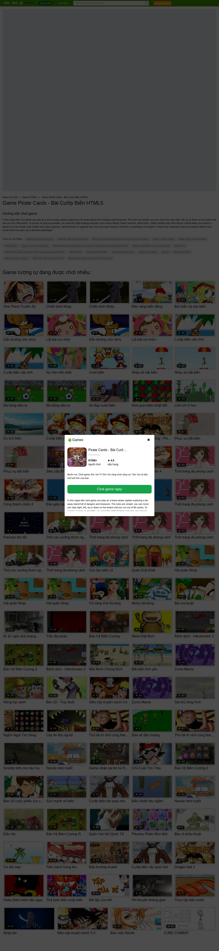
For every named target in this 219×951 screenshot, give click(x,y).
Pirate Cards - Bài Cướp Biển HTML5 (116, 450)
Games (75, 440)
